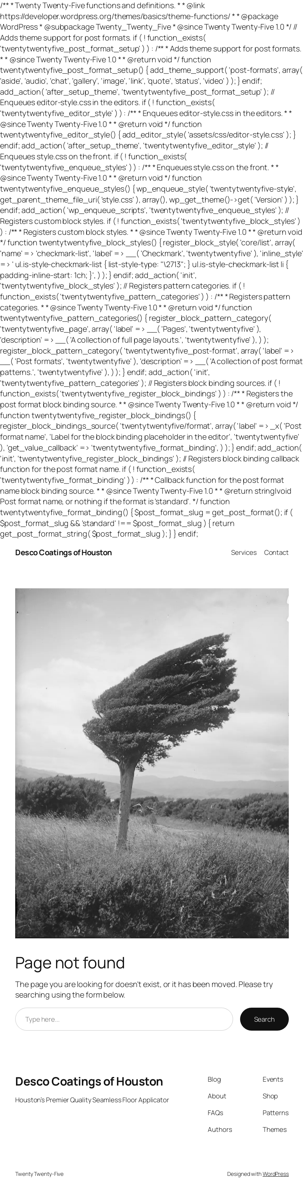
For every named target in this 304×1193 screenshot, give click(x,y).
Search (264, 1019)
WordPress (276, 1173)
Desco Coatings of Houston (63, 552)
